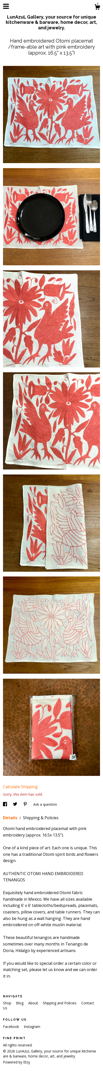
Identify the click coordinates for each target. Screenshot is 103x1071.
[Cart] (97, 8)
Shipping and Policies (60, 1003)
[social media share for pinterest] (25, 804)
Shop (7, 1003)
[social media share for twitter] (15, 804)
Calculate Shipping (20, 786)
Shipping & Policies (40, 817)
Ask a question (45, 804)
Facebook (11, 1026)
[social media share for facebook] (5, 804)
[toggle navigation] (6, 6)
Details (10, 817)
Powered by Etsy (16, 1062)
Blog (20, 1003)
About (33, 1003)
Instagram (32, 1026)
